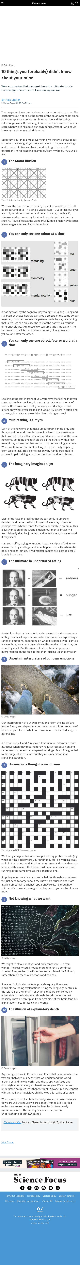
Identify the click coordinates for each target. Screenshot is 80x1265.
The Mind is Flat (12, 1122)
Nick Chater (7, 1142)
